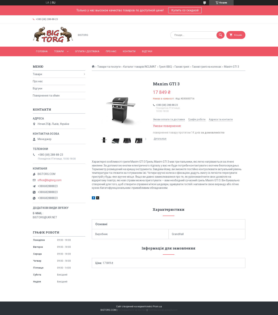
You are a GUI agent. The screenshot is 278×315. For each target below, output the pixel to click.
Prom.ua (157, 306)
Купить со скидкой (185, 10)
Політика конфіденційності (162, 310)
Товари (59, 51)
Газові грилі (182, 66)
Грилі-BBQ (165, 66)
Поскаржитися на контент (132, 310)
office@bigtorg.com (50, 180)
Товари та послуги (109, 66)
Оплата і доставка (87, 51)
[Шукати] (220, 35)
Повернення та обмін (46, 95)
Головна (42, 51)
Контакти (129, 51)
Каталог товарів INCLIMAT (139, 66)
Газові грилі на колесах (206, 66)
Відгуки (147, 51)
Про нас (111, 51)
